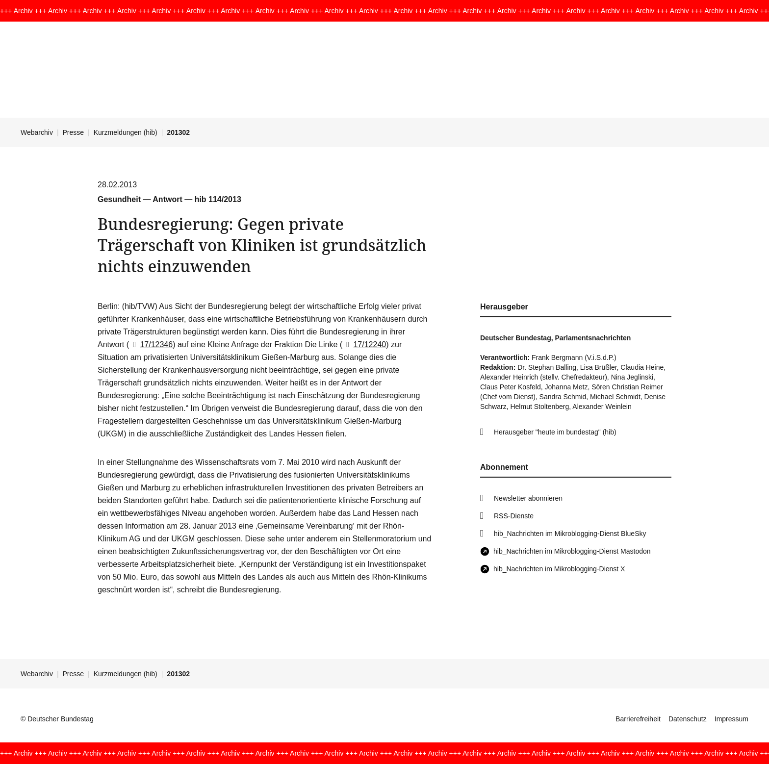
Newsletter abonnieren (528, 498)
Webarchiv (37, 132)
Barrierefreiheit (638, 719)
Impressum (731, 719)
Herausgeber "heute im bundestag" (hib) (555, 432)
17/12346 (151, 344)
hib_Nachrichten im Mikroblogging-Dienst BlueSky (570, 533)
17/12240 (364, 344)
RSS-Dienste (514, 516)
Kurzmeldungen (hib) (125, 132)
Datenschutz (687, 719)
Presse (73, 132)
